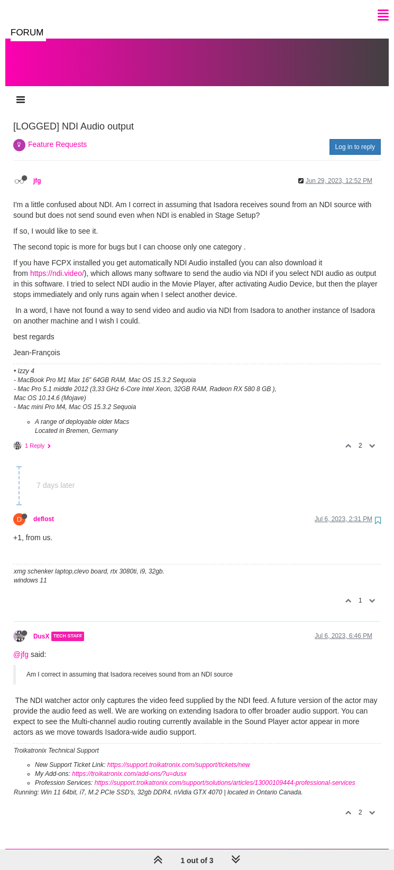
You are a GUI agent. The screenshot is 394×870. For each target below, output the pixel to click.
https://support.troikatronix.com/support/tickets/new (178, 754)
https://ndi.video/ (57, 262)
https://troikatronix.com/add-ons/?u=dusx (129, 763)
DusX (41, 626)
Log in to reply (355, 136)
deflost (43, 508)
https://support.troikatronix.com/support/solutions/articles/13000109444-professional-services (225, 772)
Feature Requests (57, 133)
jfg (37, 170)
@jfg (21, 644)
